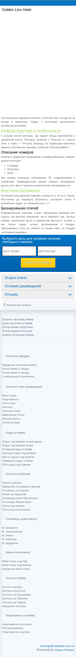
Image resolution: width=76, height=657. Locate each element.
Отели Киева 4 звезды (15, 372)
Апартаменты (10, 399)
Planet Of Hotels (64, 650)
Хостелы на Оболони (15, 598)
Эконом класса (11, 418)
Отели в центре (11, 482)
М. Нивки (7, 535)
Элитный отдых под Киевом (19, 453)
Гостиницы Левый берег (16, 501)
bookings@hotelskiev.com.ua (57, 645)
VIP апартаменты (12, 628)
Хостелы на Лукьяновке (16, 594)
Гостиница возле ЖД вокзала (20, 498)
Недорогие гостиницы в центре (21, 486)
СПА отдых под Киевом (16, 464)
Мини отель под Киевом (16, 565)
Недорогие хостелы (14, 606)
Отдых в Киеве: (16, 432)
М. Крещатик (10, 527)
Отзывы (11, 294)
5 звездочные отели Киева (18, 376)
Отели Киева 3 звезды (15, 368)
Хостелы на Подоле (14, 602)
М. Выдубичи (10, 543)
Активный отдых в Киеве (17, 449)
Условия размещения (23, 286)
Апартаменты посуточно (17, 624)
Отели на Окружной (14, 494)
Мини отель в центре (15, 561)
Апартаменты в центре (16, 631)
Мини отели (9, 395)
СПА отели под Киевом (16, 509)
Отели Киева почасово (17, 331)
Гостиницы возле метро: (21, 519)
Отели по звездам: (18, 356)
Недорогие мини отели (16, 568)
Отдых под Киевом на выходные (22, 441)
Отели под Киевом (13, 505)
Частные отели (11, 410)
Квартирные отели (13, 414)
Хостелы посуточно (14, 590)
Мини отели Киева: (18, 552)
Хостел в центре (12, 586)
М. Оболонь (9, 539)
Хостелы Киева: (16, 578)
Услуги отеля (16, 278)
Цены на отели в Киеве (17, 323)
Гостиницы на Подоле (15, 490)
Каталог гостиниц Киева (17, 319)
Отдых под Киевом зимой (17, 445)
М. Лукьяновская (12, 531)
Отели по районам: (18, 474)
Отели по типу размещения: (24, 386)
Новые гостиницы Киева (18, 334)
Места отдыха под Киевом (18, 456)
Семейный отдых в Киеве (17, 460)
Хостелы (7, 407)
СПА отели (8, 403)
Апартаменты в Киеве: (20, 615)
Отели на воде (11, 422)
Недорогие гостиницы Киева (19, 364)
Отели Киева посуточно (17, 327)
